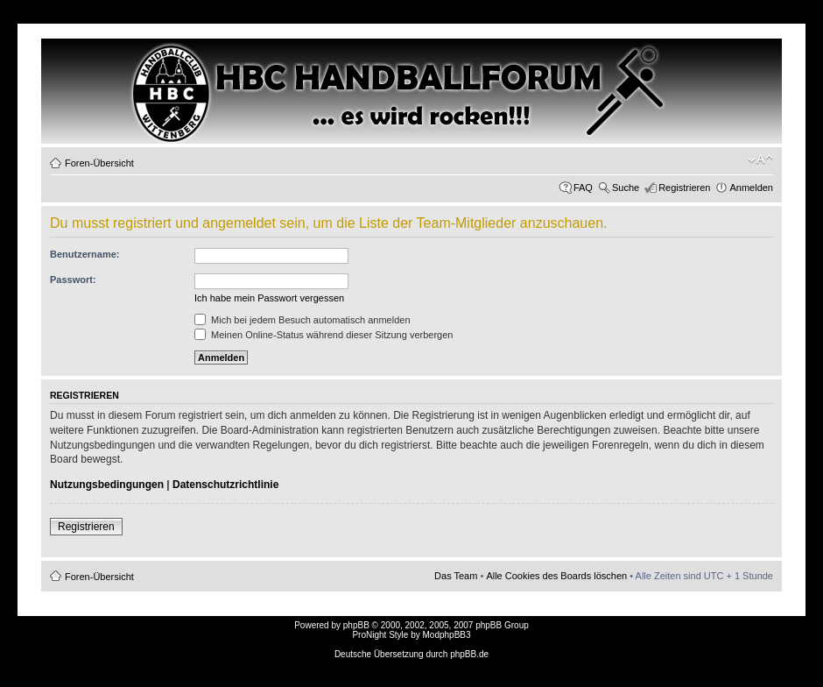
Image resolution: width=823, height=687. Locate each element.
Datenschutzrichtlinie (225, 484)
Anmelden (751, 187)
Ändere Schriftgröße (760, 159)
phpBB (356, 625)
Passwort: (73, 279)
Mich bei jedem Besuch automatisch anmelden (302, 320)
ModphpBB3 (447, 635)
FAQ (583, 187)
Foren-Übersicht (99, 163)
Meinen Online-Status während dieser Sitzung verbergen (323, 334)
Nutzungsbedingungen (107, 484)
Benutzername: (84, 254)
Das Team (455, 575)
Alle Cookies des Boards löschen (556, 575)
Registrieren (684, 187)
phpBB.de (469, 654)
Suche (625, 187)
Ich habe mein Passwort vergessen (269, 298)
